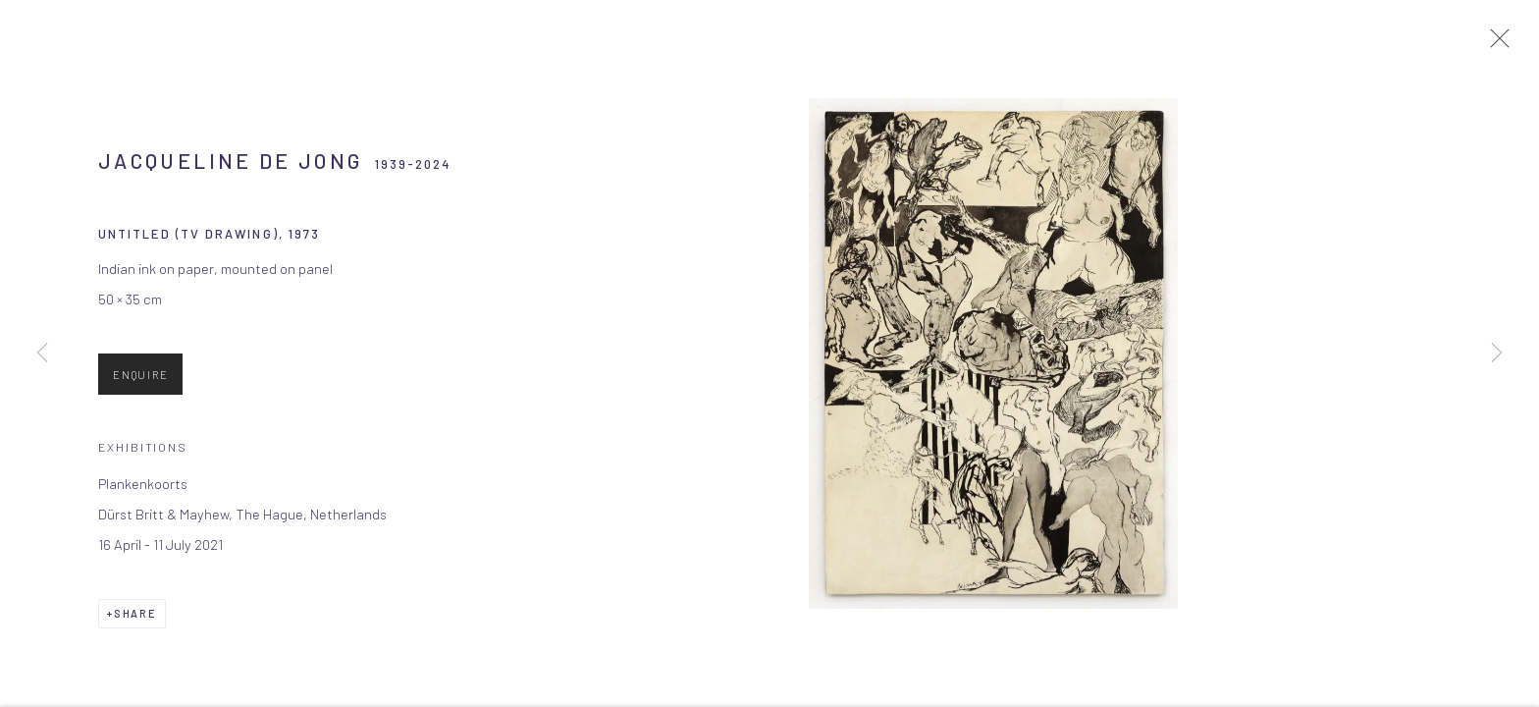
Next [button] (1497, 353)
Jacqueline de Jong (230, 168)
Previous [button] (42, 353)
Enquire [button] (140, 382)
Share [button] (135, 621)
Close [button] (1499, 44)
